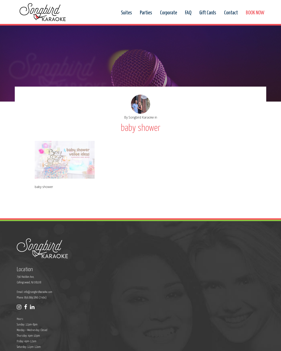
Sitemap (118, 345)
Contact (231, 13)
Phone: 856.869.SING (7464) (115, 271)
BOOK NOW (255, 13)
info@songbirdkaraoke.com (122, 265)
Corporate (168, 13)
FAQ (188, 13)
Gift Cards (207, 13)
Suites (126, 13)
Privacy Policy (103, 345)
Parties (146, 13)
